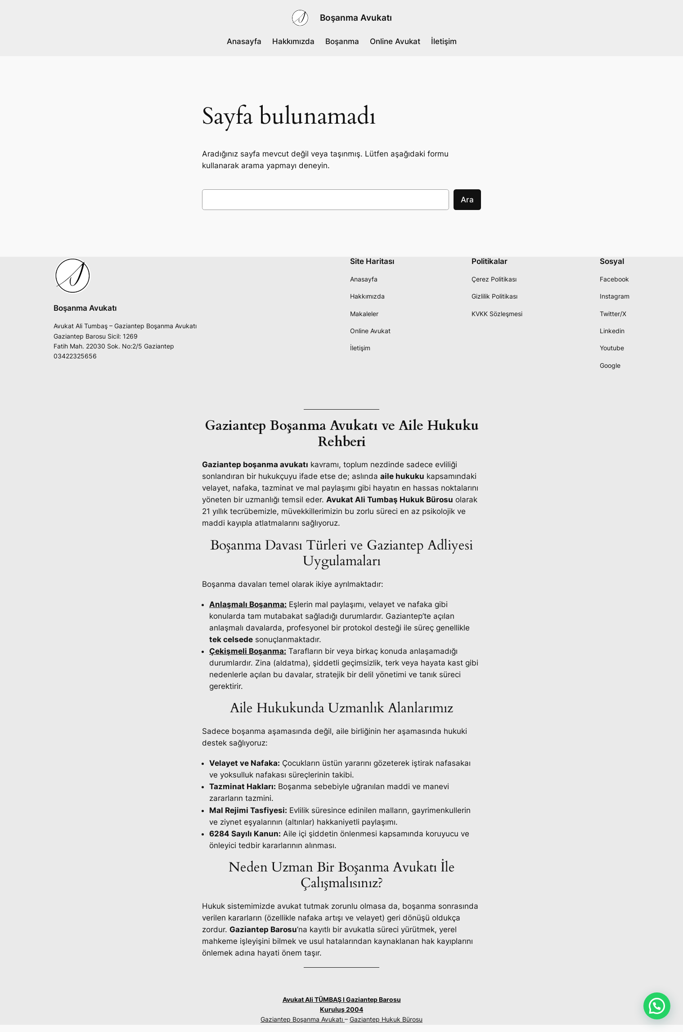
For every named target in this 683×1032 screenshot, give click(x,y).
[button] (656, 1005)
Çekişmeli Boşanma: (247, 651)
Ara (467, 199)
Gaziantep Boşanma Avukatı (303, 1019)
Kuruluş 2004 (341, 1009)
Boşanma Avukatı (356, 17)
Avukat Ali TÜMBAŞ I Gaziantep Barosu (342, 999)
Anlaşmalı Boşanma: (248, 604)
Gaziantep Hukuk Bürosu (386, 1019)
